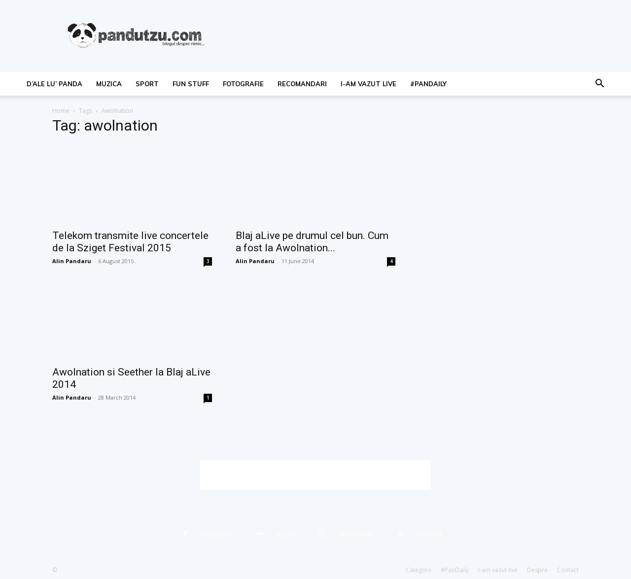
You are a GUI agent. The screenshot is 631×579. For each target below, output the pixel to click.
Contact (568, 570)
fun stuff (191, 84)
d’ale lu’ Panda (54, 84)
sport (147, 84)
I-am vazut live (368, 84)
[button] (599, 84)
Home (61, 110)
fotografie (243, 84)
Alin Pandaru (71, 261)
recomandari (302, 84)
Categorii (418, 570)
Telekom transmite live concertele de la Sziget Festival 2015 (130, 242)
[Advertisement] (315, 475)
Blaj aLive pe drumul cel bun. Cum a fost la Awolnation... (312, 242)
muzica (109, 84)
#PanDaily (428, 84)
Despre (537, 570)
